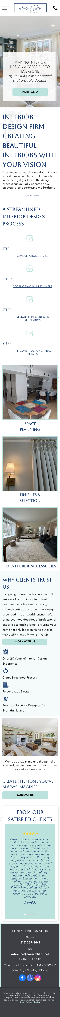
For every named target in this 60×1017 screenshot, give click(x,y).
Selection (30, 501)
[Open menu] (4, 8)
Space (30, 424)
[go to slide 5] (35, 914)
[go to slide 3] (30, 914)
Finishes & (30, 495)
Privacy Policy (33, 1002)
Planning (30, 429)
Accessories (43, 566)
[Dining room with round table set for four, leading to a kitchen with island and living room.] (30, 392)
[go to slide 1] (25, 914)
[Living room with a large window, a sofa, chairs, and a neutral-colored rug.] (30, 535)
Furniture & (17, 566)
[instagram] (37, 978)
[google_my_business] (30, 978)
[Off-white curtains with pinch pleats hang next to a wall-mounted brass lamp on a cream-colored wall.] (30, 464)
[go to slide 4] (32, 914)
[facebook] (22, 978)
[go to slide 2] (27, 914)
